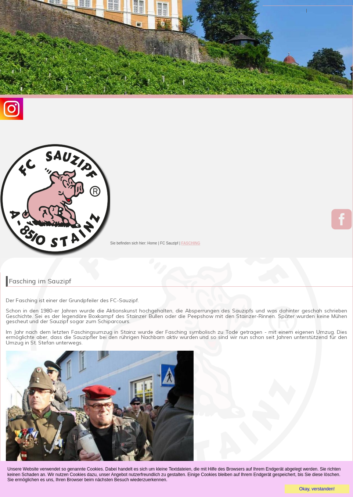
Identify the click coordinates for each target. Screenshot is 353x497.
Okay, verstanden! (317, 488)
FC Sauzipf (169, 243)
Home (152, 243)
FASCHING (190, 243)
